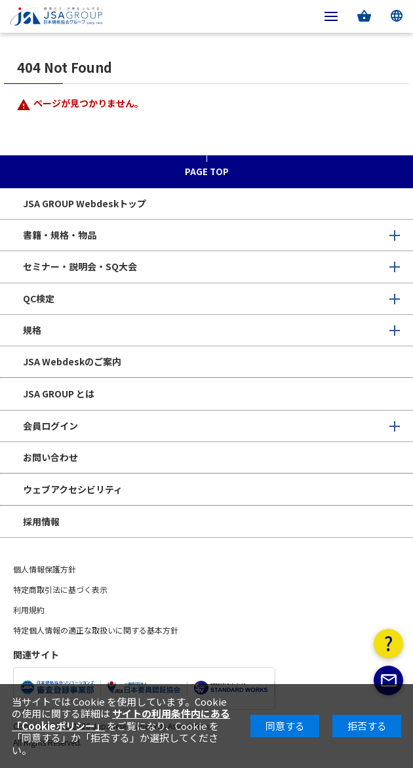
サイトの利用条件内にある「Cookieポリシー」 (121, 719)
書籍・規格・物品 (59, 234)
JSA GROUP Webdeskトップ (84, 203)
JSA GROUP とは (58, 393)
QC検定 (38, 298)
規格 (32, 329)
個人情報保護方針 (44, 569)
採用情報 (41, 521)
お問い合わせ (50, 457)
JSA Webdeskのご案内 (72, 361)
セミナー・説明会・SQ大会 (80, 266)
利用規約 (29, 609)
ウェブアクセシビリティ (73, 489)
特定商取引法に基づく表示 (60, 589)
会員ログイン (50, 425)
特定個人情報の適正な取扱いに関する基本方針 (95, 630)
